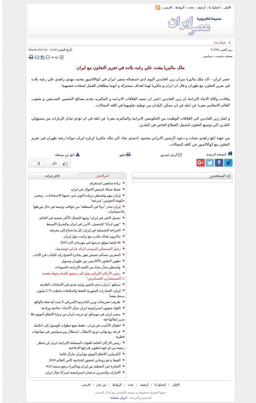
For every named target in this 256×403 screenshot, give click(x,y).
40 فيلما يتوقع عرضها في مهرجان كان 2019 (90, 242)
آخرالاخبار (100, 176)
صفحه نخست (221, 56)
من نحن (99, 384)
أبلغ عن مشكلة (65, 155)
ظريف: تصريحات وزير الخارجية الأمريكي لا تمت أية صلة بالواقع (77, 302)
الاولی (224, 7)
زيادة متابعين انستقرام (104, 183)
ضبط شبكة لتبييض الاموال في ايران (95, 189)
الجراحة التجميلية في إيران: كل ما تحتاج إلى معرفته (84, 230)
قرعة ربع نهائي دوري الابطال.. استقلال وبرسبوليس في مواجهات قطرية (76, 334)
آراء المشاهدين (217, 176)
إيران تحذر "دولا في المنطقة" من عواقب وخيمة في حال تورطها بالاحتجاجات (76, 209)
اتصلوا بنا (212, 7)
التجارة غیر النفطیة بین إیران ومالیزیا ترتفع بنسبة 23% (82, 366)
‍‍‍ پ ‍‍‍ (52, 57)
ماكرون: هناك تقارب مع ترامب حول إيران (91, 236)
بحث (188, 7)
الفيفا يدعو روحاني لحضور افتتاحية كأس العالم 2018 (84, 360)
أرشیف (198, 7)
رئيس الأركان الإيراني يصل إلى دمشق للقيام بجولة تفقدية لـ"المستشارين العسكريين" (81, 275)
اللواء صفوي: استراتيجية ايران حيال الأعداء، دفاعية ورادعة (80, 308)
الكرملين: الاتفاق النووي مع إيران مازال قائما (89, 354)
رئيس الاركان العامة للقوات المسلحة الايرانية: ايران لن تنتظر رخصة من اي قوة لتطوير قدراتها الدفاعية (78, 345)
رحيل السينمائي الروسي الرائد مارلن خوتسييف (87, 249)
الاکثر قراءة (50, 176)
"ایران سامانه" (116, 397)
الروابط (177, 7)
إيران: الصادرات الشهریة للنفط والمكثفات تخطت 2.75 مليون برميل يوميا (78, 293)
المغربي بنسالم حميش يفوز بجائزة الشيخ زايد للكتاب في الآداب (76, 255)
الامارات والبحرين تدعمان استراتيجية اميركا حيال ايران (82, 372)
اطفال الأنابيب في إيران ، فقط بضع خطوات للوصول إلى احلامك (76, 325)
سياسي (205, 56)
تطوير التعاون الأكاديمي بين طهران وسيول (90, 261)
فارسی (165, 7)
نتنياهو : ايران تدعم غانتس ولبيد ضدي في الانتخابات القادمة (79, 284)
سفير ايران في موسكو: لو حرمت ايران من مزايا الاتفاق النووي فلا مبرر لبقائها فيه (75, 316)
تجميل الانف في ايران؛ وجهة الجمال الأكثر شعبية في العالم (79, 218)
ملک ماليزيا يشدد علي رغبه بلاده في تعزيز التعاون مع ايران (128, 67)
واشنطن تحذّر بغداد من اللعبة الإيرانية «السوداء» (87, 267)
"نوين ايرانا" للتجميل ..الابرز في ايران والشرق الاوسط (83, 224)
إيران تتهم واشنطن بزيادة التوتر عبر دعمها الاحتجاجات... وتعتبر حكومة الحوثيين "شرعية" (77, 198)
